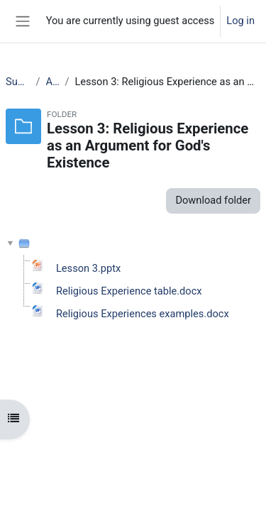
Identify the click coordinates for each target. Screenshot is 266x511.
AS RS (53, 81)
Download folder (213, 200)
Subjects (18, 81)
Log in (240, 20)
